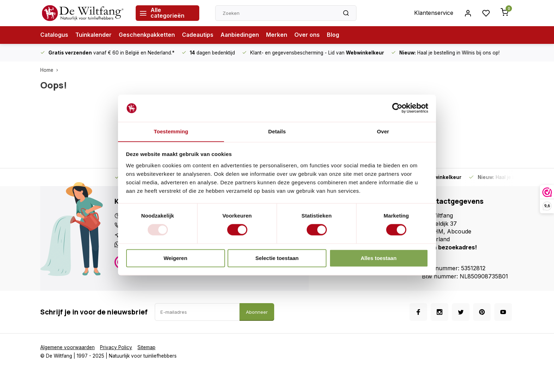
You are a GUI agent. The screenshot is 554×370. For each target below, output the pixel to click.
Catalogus (54, 35)
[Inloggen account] (468, 13)
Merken (279, 35)
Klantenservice (433, 13)
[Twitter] (461, 312)
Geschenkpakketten (148, 35)
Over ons (309, 35)
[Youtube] (503, 312)
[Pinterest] (482, 312)
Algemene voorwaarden (67, 347)
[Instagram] (439, 312)
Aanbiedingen (242, 35)
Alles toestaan (379, 258)
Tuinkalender (94, 35)
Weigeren (175, 258)
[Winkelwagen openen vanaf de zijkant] (504, 13)
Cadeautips (199, 35)
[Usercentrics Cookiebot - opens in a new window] (397, 108)
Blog (335, 35)
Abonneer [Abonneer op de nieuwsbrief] (257, 312)
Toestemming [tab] (171, 131)
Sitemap (147, 347)
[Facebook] (418, 312)
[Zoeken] (345, 13)
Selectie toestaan (277, 258)
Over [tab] (383, 131)
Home (50, 70)
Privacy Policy (116, 347)
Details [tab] (277, 131)
